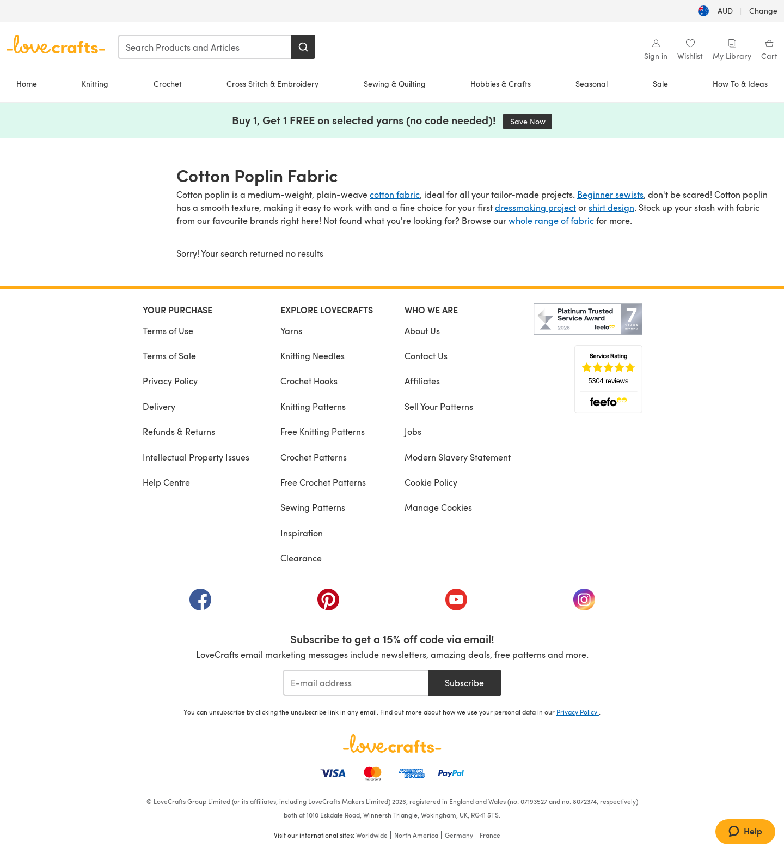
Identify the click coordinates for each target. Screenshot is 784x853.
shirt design (611, 207)
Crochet (168, 83)
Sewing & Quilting (395, 83)
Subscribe (464, 682)
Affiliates (422, 380)
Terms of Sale (169, 355)
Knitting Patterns (313, 406)
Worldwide (372, 835)
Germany (459, 835)
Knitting (95, 83)
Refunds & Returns (179, 431)
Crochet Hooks (309, 380)
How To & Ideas (740, 83)
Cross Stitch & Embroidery (272, 83)
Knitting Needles (312, 355)
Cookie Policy (431, 482)
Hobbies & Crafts (500, 83)
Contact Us (426, 355)
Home (26, 83)
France (490, 835)
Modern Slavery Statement (458, 457)
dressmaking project (535, 207)
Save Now (531, 121)
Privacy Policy (170, 380)
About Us (422, 330)
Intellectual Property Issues (196, 457)
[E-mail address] (355, 683)
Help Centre (166, 482)
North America (416, 835)
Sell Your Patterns (439, 406)
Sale (660, 83)
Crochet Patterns (313, 457)
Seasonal (591, 83)
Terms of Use (168, 330)
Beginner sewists (610, 194)
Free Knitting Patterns (322, 431)
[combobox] (205, 47)
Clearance (301, 558)
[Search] (303, 47)
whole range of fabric (551, 220)
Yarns (291, 330)
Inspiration (301, 533)
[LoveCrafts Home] (392, 743)
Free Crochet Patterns (323, 482)
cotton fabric (395, 194)
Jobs (413, 431)
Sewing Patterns (312, 507)
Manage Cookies (438, 507)
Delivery (159, 406)
